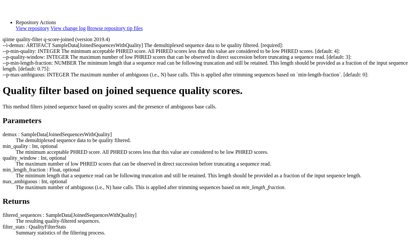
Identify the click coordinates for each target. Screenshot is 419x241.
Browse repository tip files (115, 28)
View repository (32, 28)
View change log (67, 28)
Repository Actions (36, 22)
